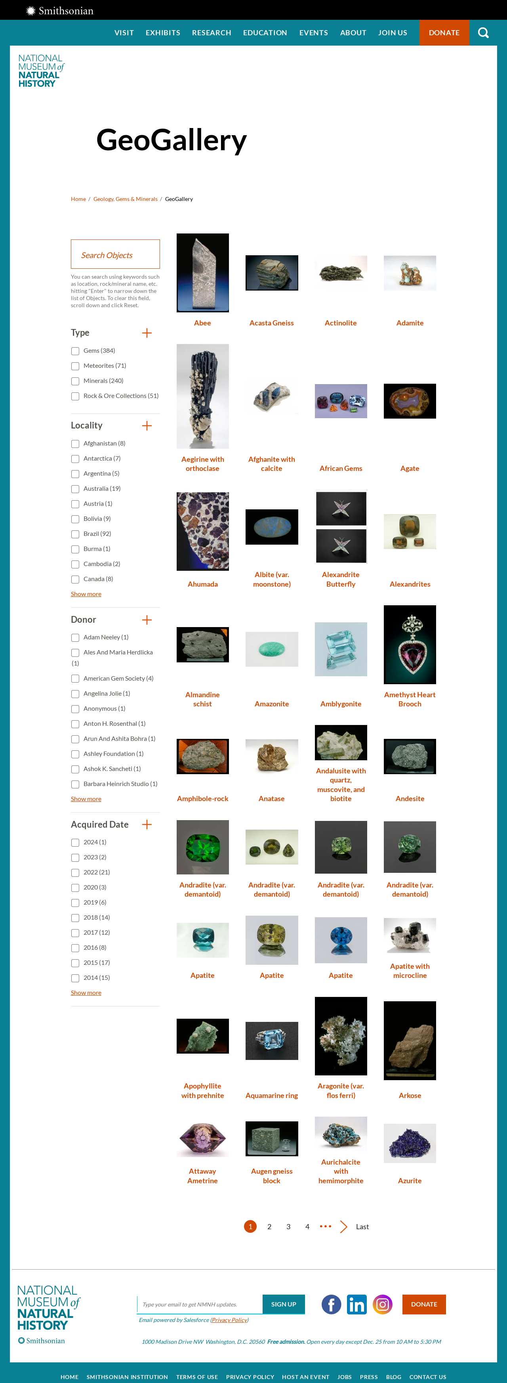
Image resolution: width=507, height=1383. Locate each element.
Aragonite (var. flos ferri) (341, 1090)
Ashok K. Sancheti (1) (111, 768)
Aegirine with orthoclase (202, 463)
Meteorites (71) (104, 365)
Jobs (344, 1368)
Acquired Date (100, 824)
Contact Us (428, 1368)
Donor (83, 619)
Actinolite (341, 322)
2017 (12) (96, 932)
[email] (215, 1295)
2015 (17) (96, 962)
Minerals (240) (103, 380)
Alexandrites (410, 584)
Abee (202, 322)
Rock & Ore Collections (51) (120, 395)
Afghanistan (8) (104, 443)
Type (80, 332)
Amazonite (272, 703)
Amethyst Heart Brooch (410, 699)
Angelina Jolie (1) (106, 693)
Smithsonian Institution (127, 1368)
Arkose (410, 1095)
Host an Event (306, 1368)
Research (211, 32)
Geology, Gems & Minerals (125, 198)
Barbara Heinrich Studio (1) (120, 783)
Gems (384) (98, 350)
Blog (394, 1368)
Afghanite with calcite (271, 463)
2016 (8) (94, 947)
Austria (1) (97, 503)
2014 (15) (96, 977)
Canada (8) (97, 578)
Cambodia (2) (101, 563)
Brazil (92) (96, 533)
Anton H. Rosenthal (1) (114, 723)
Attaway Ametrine (202, 1175)
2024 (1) (94, 841)
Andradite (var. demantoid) (202, 889)
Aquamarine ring (272, 1095)
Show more (86, 593)
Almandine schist (202, 699)
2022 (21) (96, 872)
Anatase (272, 798)
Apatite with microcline (410, 970)
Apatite (203, 975)
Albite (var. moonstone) (272, 579)
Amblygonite (341, 703)
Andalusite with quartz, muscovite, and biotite (341, 784)
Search (483, 33)
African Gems (341, 468)
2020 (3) (94, 887)
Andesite (410, 798)
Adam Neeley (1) (105, 637)
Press (369, 1368)
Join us (392, 32)
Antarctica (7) (101, 458)
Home (78, 198)
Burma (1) (96, 548)
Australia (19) (101, 488)
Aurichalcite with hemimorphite (341, 1171)
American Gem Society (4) (118, 678)
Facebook (325, 1295)
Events (313, 32)
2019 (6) (94, 902)
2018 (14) (96, 917)
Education (265, 32)
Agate (409, 468)
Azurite (410, 1180)
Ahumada (203, 584)
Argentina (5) (101, 473)
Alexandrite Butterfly (341, 579)
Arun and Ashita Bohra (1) (119, 738)
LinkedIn (351, 1295)
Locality (87, 425)
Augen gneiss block (272, 1175)
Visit (124, 32)
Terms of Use (197, 1368)
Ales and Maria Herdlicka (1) (112, 657)
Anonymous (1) (104, 708)
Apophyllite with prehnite (202, 1090)
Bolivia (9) (96, 518)
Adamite (410, 322)
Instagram (377, 1295)
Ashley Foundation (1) (113, 753)
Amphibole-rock (203, 798)
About (353, 32)
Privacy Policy (223, 1310)
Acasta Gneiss (272, 322)
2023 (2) (94, 857)
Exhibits (163, 32)
